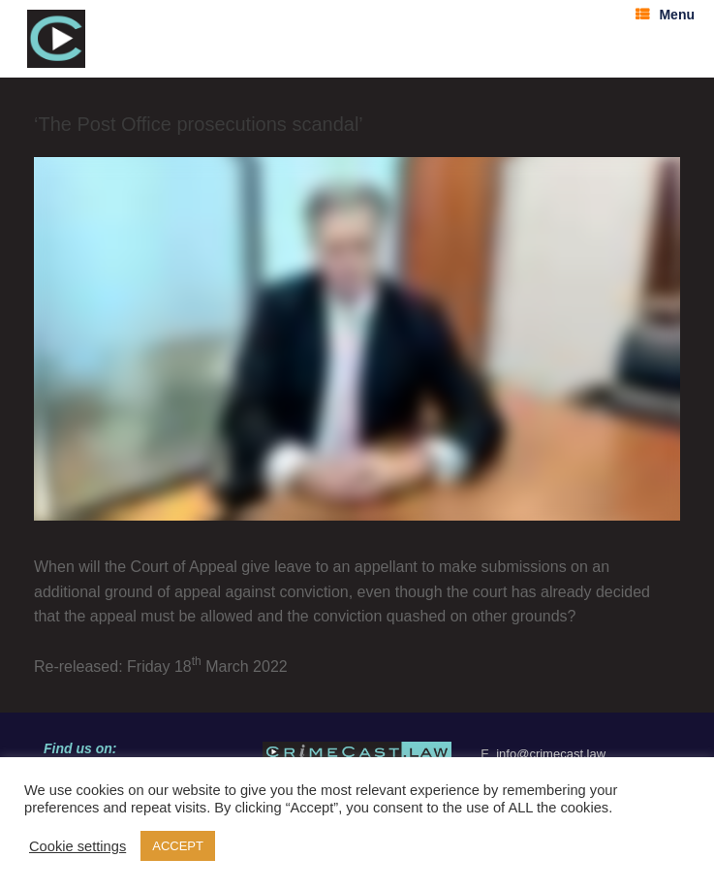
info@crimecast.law (550, 754)
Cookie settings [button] (77, 846)
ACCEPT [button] (177, 846)
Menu (665, 14)
